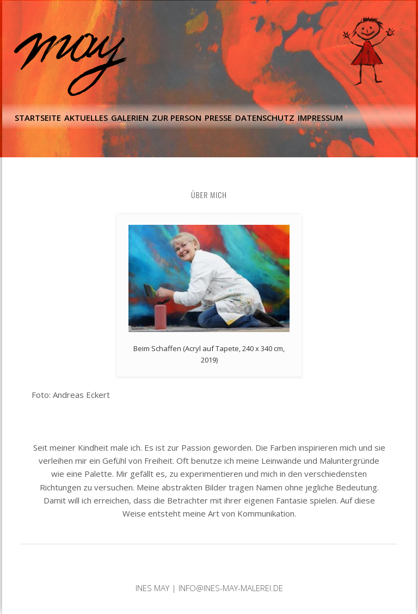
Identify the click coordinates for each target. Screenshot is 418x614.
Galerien (130, 117)
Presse (218, 117)
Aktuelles (86, 117)
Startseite (38, 117)
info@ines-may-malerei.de (231, 587)
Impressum (320, 117)
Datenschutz (264, 117)
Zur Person (176, 117)
